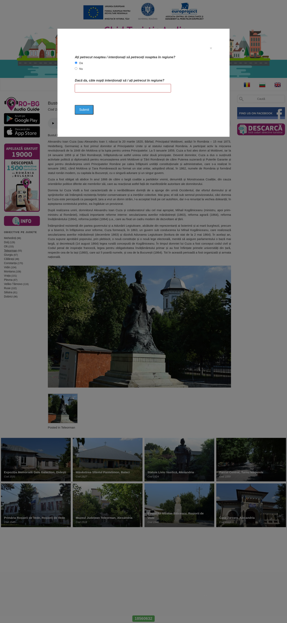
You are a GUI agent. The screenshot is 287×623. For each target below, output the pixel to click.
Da (81, 63)
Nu (81, 68)
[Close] (211, 48)
